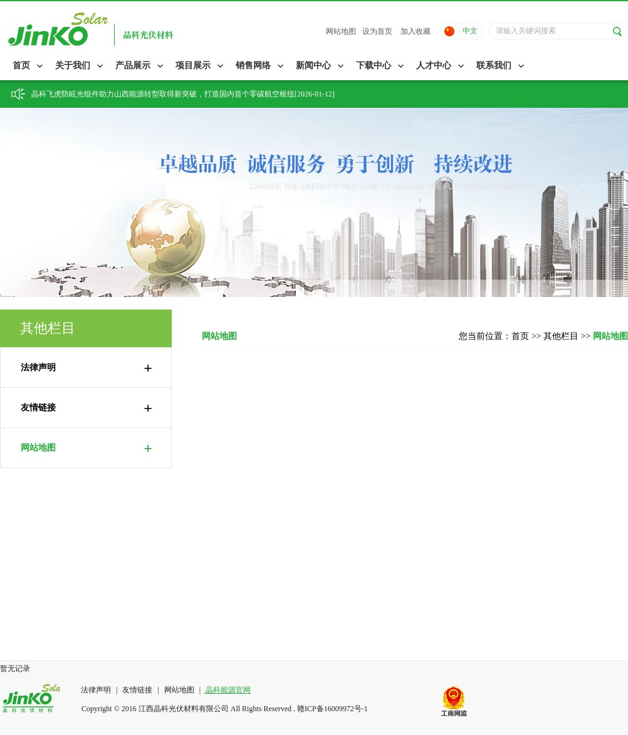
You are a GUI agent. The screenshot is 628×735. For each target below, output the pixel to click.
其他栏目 (562, 336)
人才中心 (433, 65)
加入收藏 (415, 31)
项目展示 (193, 65)
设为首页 (377, 31)
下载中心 (373, 65)
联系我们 (493, 65)
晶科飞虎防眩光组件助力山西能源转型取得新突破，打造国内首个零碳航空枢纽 (163, 94)
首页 (21, 65)
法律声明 (86, 368)
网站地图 (341, 31)
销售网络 (253, 65)
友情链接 (86, 408)
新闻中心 (313, 65)
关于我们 (72, 65)
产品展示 (132, 65)
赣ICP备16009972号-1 (332, 708)
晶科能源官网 (227, 689)
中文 (470, 30)
